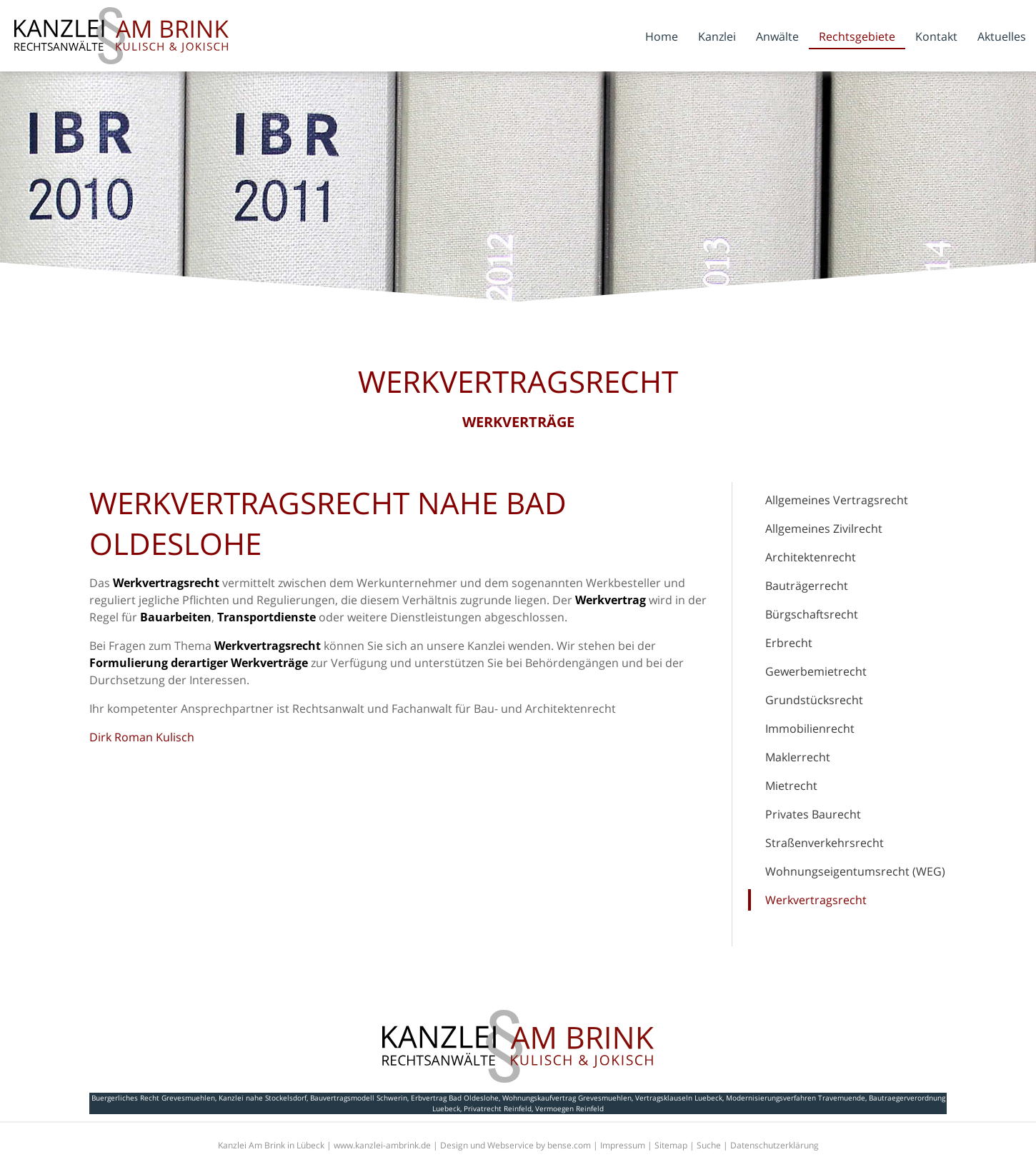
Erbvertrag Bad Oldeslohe (455, 1098)
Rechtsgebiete (857, 36)
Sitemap (670, 1145)
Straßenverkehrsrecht (824, 843)
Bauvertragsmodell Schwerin (358, 1098)
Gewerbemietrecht (816, 671)
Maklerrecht (797, 757)
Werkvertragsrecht (816, 900)
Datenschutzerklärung (774, 1145)
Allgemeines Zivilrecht (823, 528)
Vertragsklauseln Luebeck (678, 1098)
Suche (709, 1145)
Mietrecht (791, 785)
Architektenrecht (810, 557)
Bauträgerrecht (806, 585)
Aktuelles (1001, 36)
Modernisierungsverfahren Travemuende (795, 1098)
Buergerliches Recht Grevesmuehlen (153, 1098)
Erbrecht (788, 643)
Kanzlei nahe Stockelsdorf (263, 1098)
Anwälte (777, 36)
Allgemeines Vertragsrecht (836, 500)
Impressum (622, 1145)
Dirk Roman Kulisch (141, 737)
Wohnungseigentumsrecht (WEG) (855, 871)
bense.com (569, 1145)
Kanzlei (717, 36)
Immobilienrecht (810, 728)
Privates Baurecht (813, 814)
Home (661, 36)
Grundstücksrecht (814, 700)
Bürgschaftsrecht (811, 614)
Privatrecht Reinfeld (498, 1108)
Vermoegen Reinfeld (569, 1108)
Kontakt (936, 36)
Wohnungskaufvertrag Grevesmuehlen (567, 1098)
